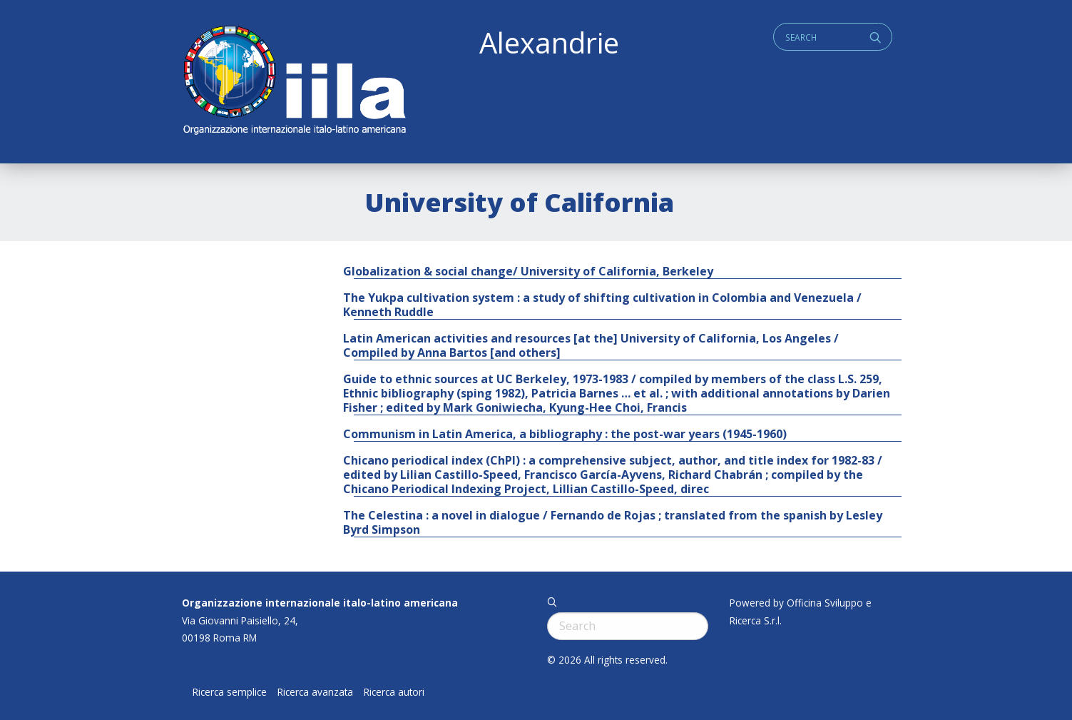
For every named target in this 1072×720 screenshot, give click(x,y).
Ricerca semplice (230, 692)
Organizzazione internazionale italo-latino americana (320, 602)
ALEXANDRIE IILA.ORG (293, 82)
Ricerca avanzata (315, 692)
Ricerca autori (394, 692)
